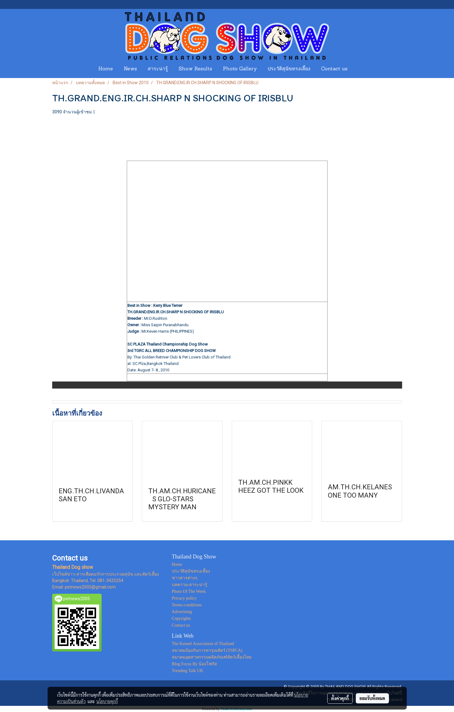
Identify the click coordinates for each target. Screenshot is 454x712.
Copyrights (181, 618)
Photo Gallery (240, 69)
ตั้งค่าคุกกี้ (340, 698)
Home (105, 69)
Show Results (195, 69)
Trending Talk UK (187, 670)
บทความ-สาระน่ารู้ (190, 584)
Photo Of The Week (189, 591)
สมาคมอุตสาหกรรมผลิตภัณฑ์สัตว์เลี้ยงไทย (211, 657)
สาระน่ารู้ (158, 69)
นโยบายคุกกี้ (107, 701)
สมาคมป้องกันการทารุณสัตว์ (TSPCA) (207, 650)
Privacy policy (184, 598)
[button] (358, 69)
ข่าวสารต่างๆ (184, 578)
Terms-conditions (187, 605)
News (130, 69)
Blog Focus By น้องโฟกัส (194, 664)
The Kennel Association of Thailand (203, 643)
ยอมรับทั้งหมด (372, 698)
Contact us (334, 69)
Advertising (182, 611)
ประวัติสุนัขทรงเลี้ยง (289, 69)
